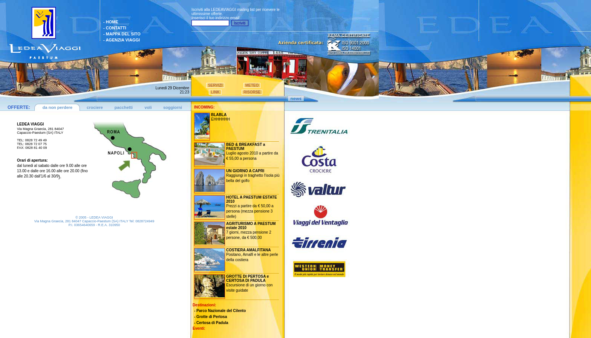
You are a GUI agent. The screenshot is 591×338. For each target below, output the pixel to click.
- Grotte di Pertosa (210, 317)
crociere (95, 107)
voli (148, 107)
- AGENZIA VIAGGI (121, 40)
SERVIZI (215, 85)
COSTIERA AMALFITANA (248, 250)
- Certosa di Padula (211, 323)
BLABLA (219, 115)
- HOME (110, 22)
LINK (215, 92)
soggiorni (172, 107)
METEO (252, 85)
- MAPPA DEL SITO (122, 34)
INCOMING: (204, 107)
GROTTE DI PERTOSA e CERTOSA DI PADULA (247, 278)
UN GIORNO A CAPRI (245, 171)
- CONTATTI (114, 28)
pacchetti (124, 107)
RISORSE (251, 92)
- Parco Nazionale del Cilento (220, 311)
